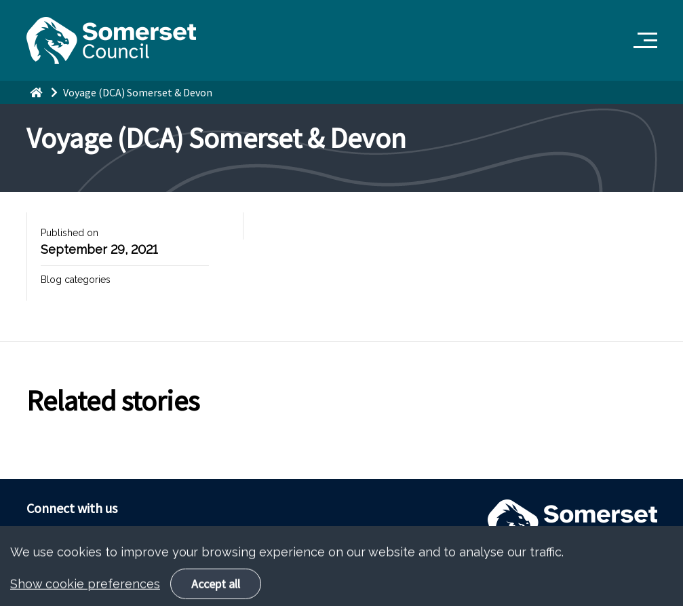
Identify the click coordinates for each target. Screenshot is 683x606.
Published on (69, 232)
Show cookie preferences (85, 594)
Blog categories (76, 279)
